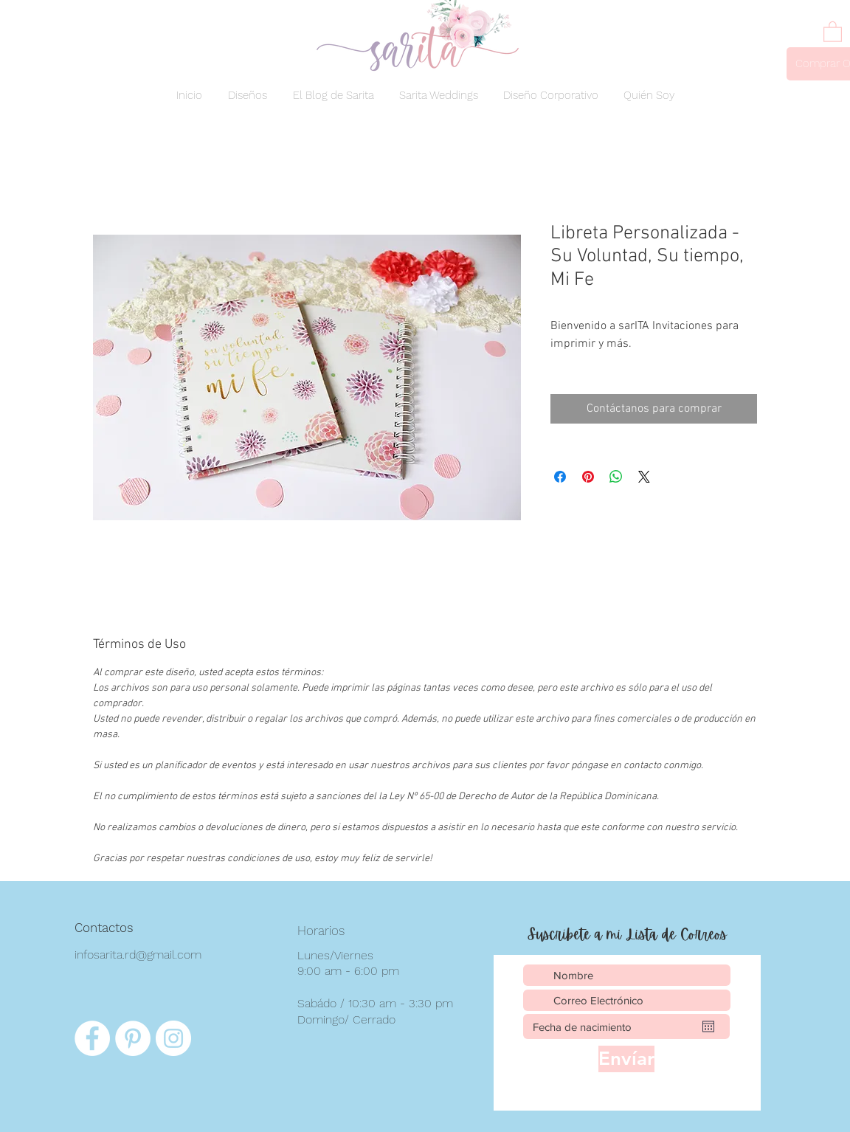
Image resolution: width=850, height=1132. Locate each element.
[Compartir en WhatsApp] (616, 477)
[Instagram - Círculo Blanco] (173, 1038)
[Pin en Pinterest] (588, 477)
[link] (832, 31)
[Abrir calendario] (708, 1026)
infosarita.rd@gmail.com (138, 955)
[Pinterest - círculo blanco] (133, 1038)
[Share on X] (644, 477)
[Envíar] (626, 1059)
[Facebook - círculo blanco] (92, 1038)
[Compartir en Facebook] (560, 477)
